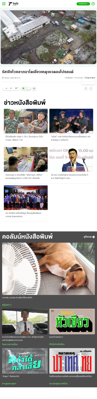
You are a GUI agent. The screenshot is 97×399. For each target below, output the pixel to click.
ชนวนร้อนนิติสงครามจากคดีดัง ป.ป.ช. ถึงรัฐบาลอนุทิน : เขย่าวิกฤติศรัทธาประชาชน (23, 338)
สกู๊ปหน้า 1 (6, 305)
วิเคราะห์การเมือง (10, 344)
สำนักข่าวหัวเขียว (57, 344)
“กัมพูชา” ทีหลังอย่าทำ (10, 376)
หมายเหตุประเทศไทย (58, 384)
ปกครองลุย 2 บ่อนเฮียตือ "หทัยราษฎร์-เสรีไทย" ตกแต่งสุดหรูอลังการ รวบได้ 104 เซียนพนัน (24, 176)
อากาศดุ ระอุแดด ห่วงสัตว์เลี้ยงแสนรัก (17, 298)
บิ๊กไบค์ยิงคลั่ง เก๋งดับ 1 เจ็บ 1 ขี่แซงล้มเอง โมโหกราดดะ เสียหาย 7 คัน (24, 138)
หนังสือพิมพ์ (68, 78)
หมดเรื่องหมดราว (56, 337)
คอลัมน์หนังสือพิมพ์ (27, 237)
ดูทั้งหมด (89, 237)
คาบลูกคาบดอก (9, 384)
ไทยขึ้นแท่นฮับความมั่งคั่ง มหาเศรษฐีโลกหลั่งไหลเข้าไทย (70, 376)
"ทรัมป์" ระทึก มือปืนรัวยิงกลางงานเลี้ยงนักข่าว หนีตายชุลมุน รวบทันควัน (70, 138)
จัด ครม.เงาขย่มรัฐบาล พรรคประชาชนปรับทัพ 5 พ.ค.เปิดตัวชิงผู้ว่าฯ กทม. (69, 176)
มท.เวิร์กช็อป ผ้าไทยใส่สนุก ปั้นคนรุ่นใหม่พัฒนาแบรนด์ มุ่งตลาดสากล (23, 215)
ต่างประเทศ (79, 78)
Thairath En (83, 4)
